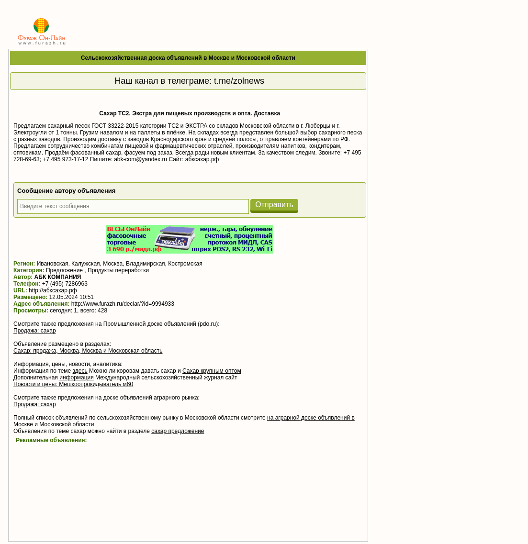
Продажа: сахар (34, 330)
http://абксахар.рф (53, 290)
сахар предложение (177, 431)
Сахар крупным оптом (211, 370)
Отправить (274, 204)
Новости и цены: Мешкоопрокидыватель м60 (73, 384)
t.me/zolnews (239, 81)
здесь (80, 370)
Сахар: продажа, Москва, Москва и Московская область (88, 350)
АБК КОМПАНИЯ (57, 277)
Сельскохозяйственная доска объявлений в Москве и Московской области (188, 58)
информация (76, 377)
